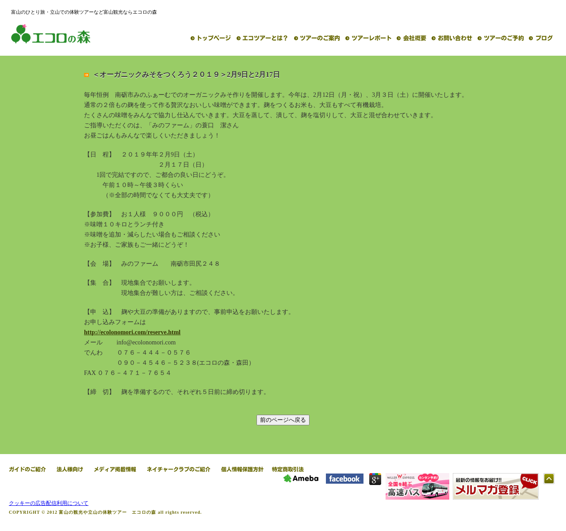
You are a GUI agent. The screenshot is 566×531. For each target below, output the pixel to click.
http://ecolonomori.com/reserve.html (132, 332)
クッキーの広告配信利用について (48, 503)
